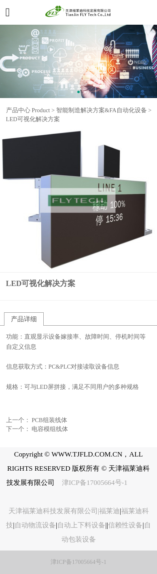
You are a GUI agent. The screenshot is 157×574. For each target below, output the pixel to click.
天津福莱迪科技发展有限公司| (54, 511)
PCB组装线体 (49, 420)
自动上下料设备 (81, 525)
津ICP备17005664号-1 (95, 482)
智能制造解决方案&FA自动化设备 (101, 110)
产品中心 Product (28, 110)
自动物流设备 (35, 525)
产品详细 (24, 319)
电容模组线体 (50, 429)
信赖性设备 (125, 525)
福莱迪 (109, 511)
